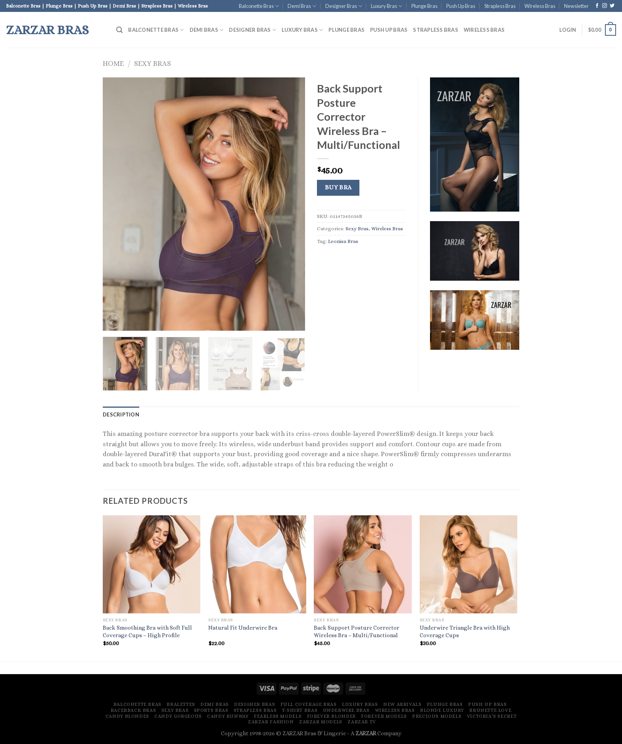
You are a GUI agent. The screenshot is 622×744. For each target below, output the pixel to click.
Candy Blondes (127, 716)
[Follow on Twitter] (612, 6)
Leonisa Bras (343, 241)
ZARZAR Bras (47, 29)
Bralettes (181, 704)
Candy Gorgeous (178, 716)
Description (121, 414)
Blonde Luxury (442, 710)
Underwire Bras (346, 710)
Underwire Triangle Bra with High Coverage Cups (465, 631)
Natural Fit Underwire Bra (242, 627)
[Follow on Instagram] (604, 6)
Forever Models (384, 716)
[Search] (119, 30)
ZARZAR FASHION (271, 722)
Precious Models (436, 716)
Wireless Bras (539, 6)
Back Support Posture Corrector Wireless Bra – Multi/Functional (356, 631)
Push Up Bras (460, 6)
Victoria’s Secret (491, 716)
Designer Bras (343, 6)
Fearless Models (277, 716)
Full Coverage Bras (308, 704)
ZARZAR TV (361, 722)
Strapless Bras (500, 6)
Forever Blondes (331, 716)
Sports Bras (211, 710)
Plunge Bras (424, 6)
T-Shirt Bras (299, 710)
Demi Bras (302, 6)
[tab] (121, 414)
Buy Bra (338, 187)
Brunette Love (490, 710)
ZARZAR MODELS (320, 722)
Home (113, 63)
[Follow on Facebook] (597, 6)
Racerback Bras (133, 710)
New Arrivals (402, 704)
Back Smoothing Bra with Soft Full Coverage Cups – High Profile (147, 631)
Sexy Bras (152, 63)
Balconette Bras (259, 6)
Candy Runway (227, 716)
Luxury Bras (386, 6)
